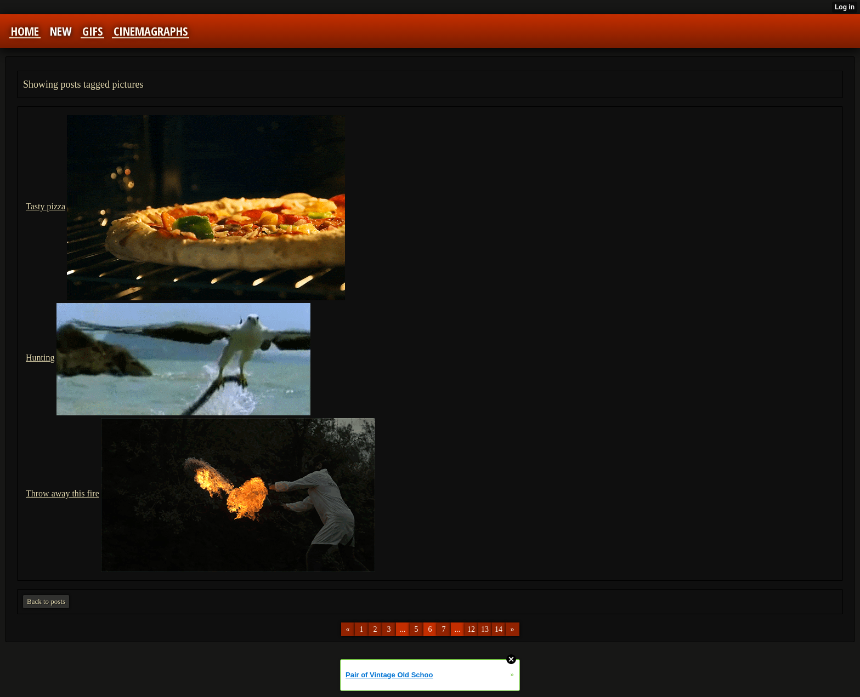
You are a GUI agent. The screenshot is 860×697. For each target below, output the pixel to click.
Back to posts (46, 601)
